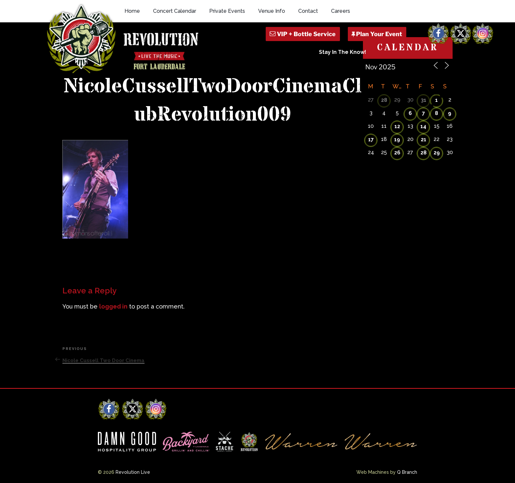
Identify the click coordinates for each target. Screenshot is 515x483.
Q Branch (407, 472)
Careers (340, 11)
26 (397, 153)
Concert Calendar (174, 11)
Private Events (227, 11)
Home (132, 11)
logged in (113, 306)
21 (423, 139)
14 (423, 126)
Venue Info (271, 11)
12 (397, 126)
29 (437, 153)
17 (371, 139)
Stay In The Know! (342, 52)
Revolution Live (133, 472)
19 (397, 139)
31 (423, 100)
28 (384, 100)
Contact (308, 11)
